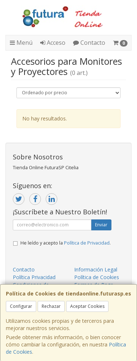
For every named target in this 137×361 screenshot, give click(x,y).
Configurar (21, 306)
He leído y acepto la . (65, 243)
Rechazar (51, 306)
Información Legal (95, 269)
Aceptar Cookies (87, 306)
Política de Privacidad (87, 243)
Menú (21, 43)
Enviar (101, 225)
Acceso (52, 43)
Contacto (89, 43)
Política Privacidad (34, 277)
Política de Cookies (96, 277)
